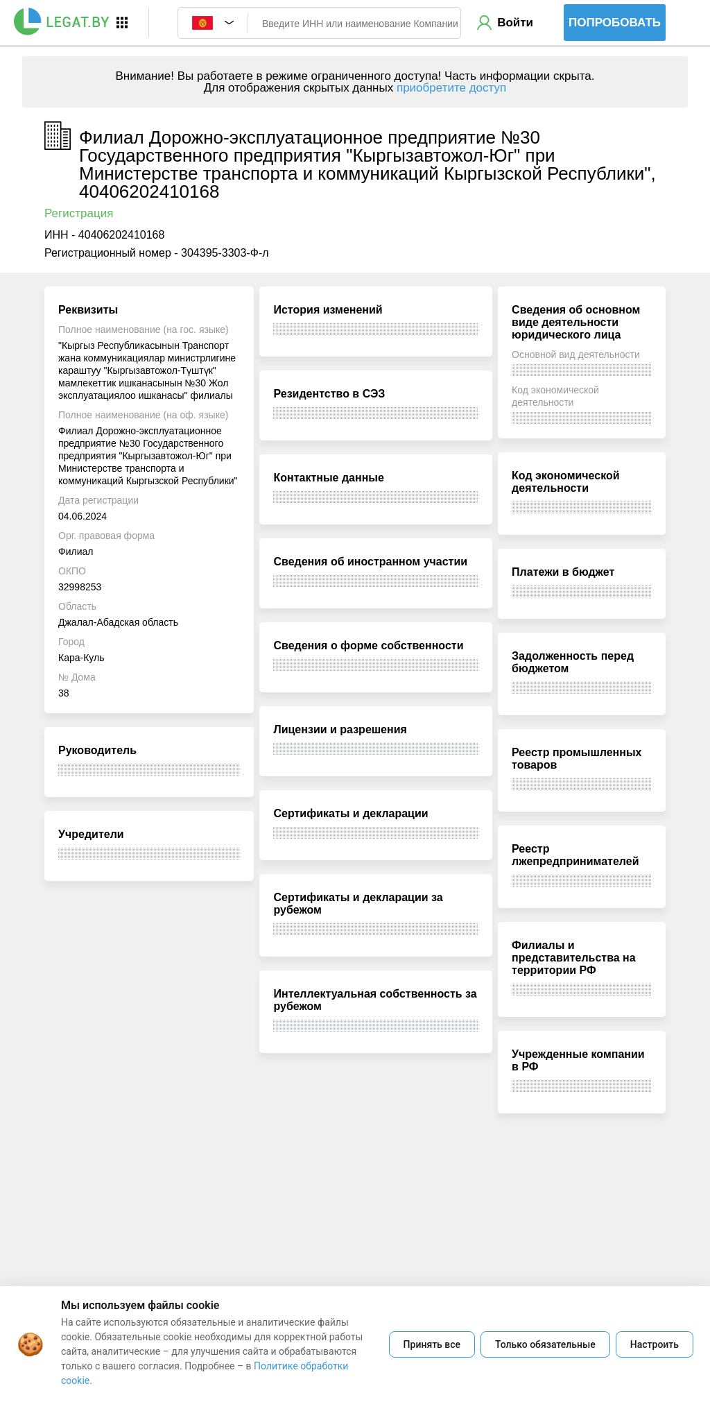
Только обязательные (545, 1344)
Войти (515, 22)
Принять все (432, 1344)
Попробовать (615, 22)
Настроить (654, 1344)
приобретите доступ (451, 87)
